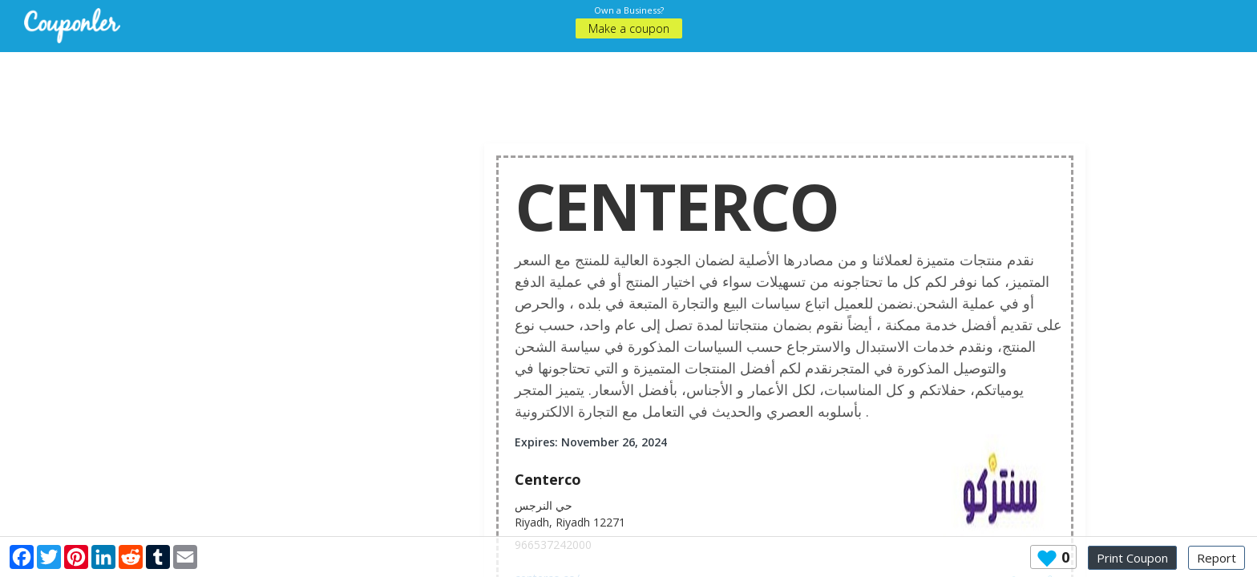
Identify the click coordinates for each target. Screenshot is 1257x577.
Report (1216, 558)
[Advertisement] (628, 88)
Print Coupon (1132, 558)
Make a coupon (628, 28)
